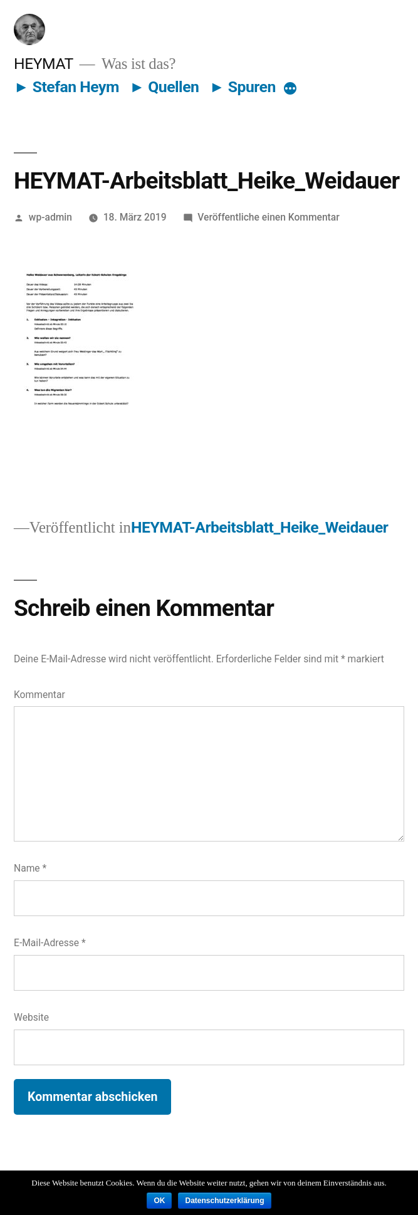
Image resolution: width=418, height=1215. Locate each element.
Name (30, 868)
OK (159, 1200)
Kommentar (39, 695)
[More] (290, 89)
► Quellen (164, 87)
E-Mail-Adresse (50, 943)
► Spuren (242, 87)
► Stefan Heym (66, 87)
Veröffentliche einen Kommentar (268, 217)
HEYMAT (43, 64)
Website (31, 1017)
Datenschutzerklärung (224, 1200)
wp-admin (50, 217)
